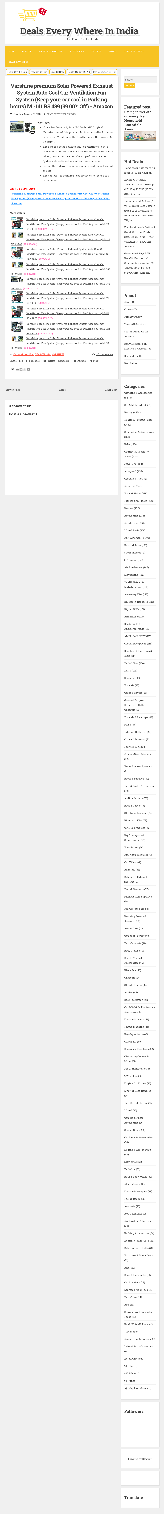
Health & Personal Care (138, 419)
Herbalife (130, 1168)
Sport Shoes (131, 551)
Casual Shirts (132, 478)
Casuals (129, 677)
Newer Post (13, 389)
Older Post (111, 389)
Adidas (128, 991)
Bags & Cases (132, 805)
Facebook (33, 360)
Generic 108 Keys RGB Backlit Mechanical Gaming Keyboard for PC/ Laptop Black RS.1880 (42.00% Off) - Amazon (139, 262)
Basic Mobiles (133, 544)
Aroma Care (131, 927)
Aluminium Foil (134, 908)
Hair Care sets (133, 942)
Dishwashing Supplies (138, 896)
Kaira (128, 669)
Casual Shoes (132, 1129)
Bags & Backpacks (135, 1274)
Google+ (64, 360)
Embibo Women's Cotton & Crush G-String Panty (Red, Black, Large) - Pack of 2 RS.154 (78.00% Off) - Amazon (139, 236)
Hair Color (131, 1296)
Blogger (146, 1458)
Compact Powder (134, 935)
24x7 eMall (131, 1161)
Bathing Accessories (137, 1232)
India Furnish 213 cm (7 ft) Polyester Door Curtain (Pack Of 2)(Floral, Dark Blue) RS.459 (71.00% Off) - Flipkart (139, 210)
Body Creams (132, 950)
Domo (128, 723)
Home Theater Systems (138, 765)
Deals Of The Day (17, 71)
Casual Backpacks (135, 642)
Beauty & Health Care (50, 51)
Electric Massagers (136, 1190)
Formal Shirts (133, 492)
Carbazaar (130, 1041)
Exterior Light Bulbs (136, 1247)
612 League (131, 559)
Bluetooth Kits (133, 819)
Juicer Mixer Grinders (137, 753)
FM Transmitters (134, 1068)
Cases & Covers (133, 692)
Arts (127, 1303)
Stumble (80, 360)
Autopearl (130, 470)
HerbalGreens (132, 1358)
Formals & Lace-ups (136, 716)
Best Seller (130, 362)
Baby (127, 443)
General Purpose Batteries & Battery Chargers (135, 704)
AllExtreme (131, 615)
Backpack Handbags (136, 1048)
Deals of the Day (134, 355)
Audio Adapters (134, 797)
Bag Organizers (133, 1033)
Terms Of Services (135, 323)
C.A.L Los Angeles (135, 827)
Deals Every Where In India (79, 30)
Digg (94, 360)
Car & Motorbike (23, 354)
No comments (104, 354)
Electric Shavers (134, 1018)
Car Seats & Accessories (138, 1136)
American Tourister (136, 854)
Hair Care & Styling (136, 1102)
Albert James (132, 1183)
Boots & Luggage (134, 778)
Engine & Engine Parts (138, 1149)
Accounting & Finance (138, 1338)
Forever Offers (38, 71)
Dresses (129, 507)
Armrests (130, 1205)
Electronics (77, 51)
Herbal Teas (131, 662)
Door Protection (134, 999)
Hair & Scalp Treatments (139, 785)
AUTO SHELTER (133, 1213)
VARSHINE (58, 354)
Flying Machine (134, 1026)
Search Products (134, 51)
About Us (129, 301)
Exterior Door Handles (137, 1090)
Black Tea (130, 969)
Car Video (130, 861)
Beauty (128, 411)
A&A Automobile (134, 537)
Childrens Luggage (136, 812)
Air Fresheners (133, 566)
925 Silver (130, 1372)
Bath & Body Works (136, 1176)
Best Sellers (57, 71)
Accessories (131, 515)
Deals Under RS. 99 (79, 71)
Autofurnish (132, 522)
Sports (113, 51)
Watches (96, 51)
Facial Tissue (132, 1198)
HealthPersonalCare (137, 1240)
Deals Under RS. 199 (104, 71)
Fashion (26, 51)
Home (11, 51)
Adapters (130, 868)
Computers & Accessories (139, 431)
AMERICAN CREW (135, 635)
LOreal (128, 1109)
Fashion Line (132, 746)
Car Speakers (132, 1281)
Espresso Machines (136, 1289)
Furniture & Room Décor (138, 1254)
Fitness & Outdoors (136, 500)
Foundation (131, 846)
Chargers (130, 977)
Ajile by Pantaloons (136, 1387)
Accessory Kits (133, 593)
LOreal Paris (132, 529)
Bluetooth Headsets (136, 601)
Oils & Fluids (43, 354)
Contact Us (131, 308)
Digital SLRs (132, 608)
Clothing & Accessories (138, 392)
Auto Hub (130, 485)
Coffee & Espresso (135, 738)
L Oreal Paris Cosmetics (138, 1345)
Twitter (49, 360)
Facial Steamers (134, 888)
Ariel (127, 1267)
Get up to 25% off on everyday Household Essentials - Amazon (137, 120)
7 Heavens (130, 1331)
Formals (129, 684)
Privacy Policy (133, 315)
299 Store (130, 1365)
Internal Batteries (135, 731)
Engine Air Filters (135, 1082)
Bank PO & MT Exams (137, 1323)
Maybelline (131, 574)
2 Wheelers (131, 1075)
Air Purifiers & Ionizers (138, 1220)
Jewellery (130, 463)
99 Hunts (130, 1380)
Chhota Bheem (133, 984)
